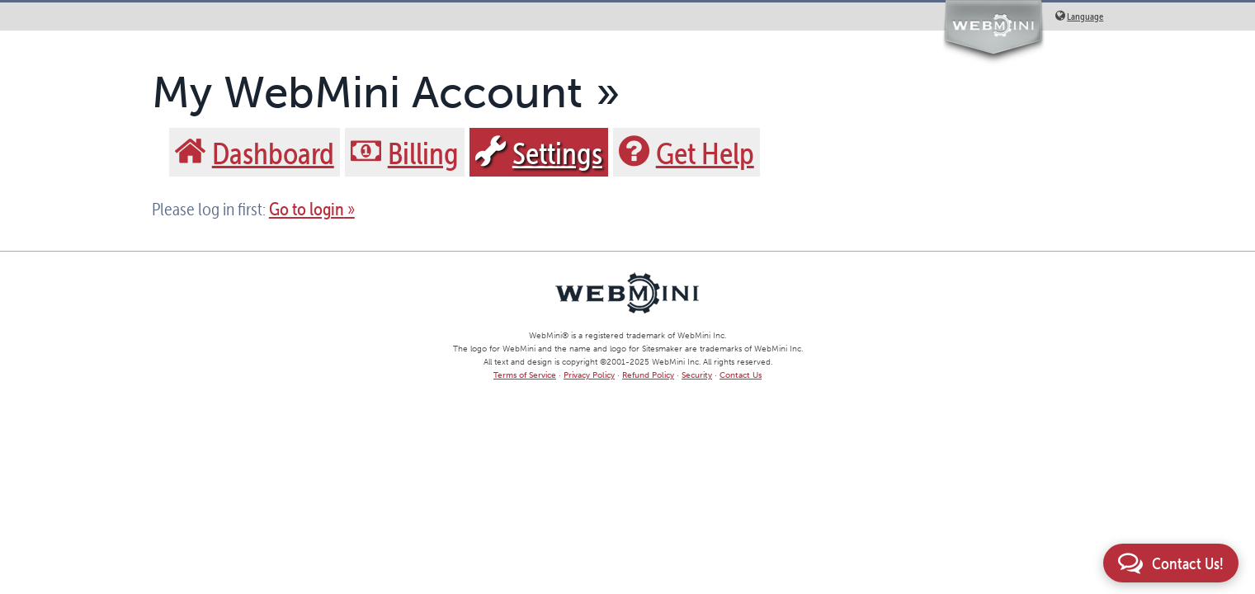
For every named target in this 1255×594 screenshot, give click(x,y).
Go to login (306, 208)
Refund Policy (648, 375)
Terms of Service (524, 375)
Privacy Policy (589, 375)
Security (697, 375)
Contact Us (741, 375)
